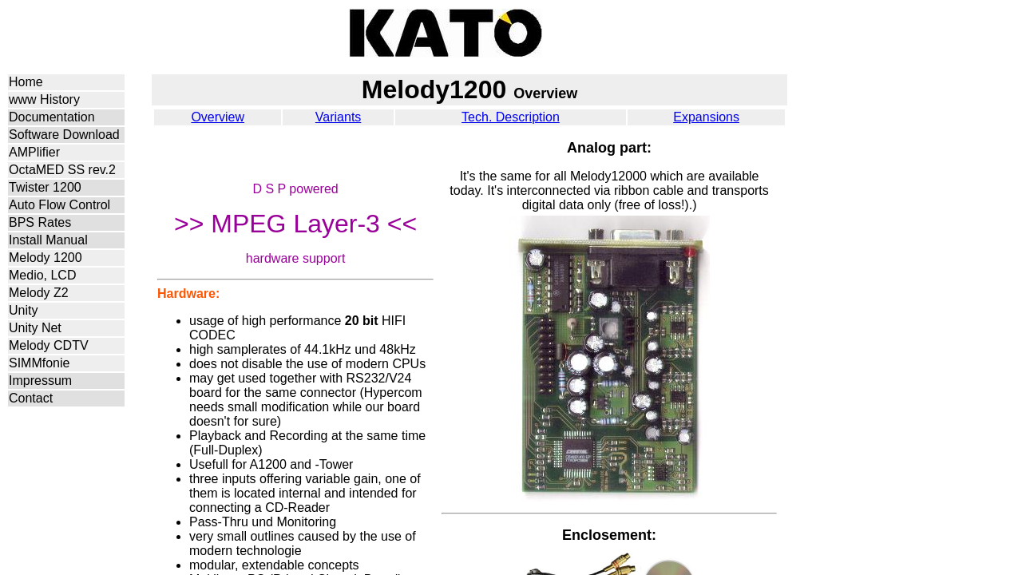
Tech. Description (510, 117)
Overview (217, 117)
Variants (338, 117)
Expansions (706, 117)
